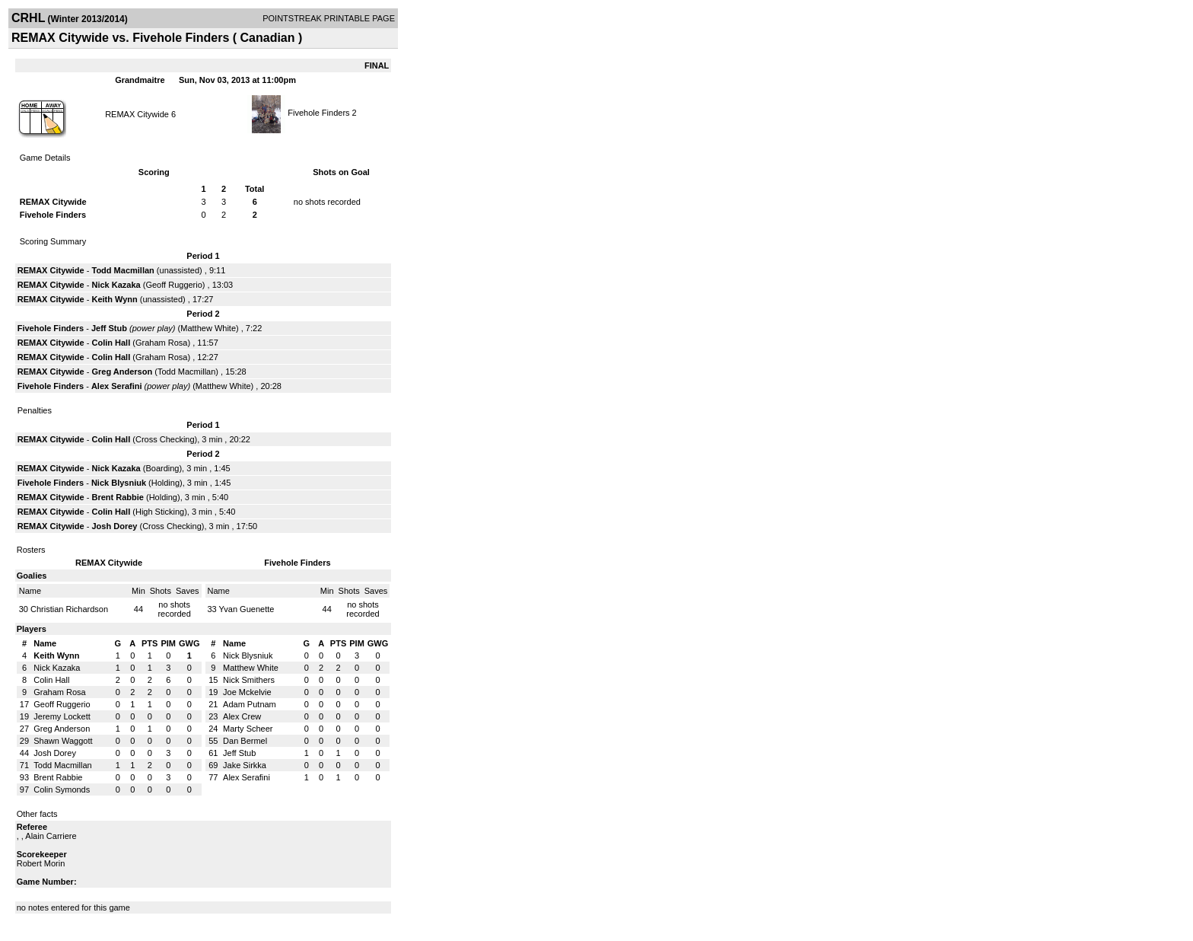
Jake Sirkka (244, 765)
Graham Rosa (161, 342)
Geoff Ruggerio (173, 284)
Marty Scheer (247, 728)
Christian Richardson (69, 609)
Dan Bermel (245, 740)
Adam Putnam (249, 704)
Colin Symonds (61, 789)
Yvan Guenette (247, 609)
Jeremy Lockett (62, 716)
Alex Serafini (116, 386)
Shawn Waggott (62, 740)
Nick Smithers (249, 679)
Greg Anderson (121, 371)
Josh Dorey (114, 526)
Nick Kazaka (115, 284)
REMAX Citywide (137, 114)
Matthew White (208, 328)
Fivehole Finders (318, 112)
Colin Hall (110, 342)
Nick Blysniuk (118, 482)
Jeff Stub (109, 328)
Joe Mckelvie (247, 692)
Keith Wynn (114, 299)
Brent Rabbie (117, 497)
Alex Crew (242, 716)
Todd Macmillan (122, 270)
